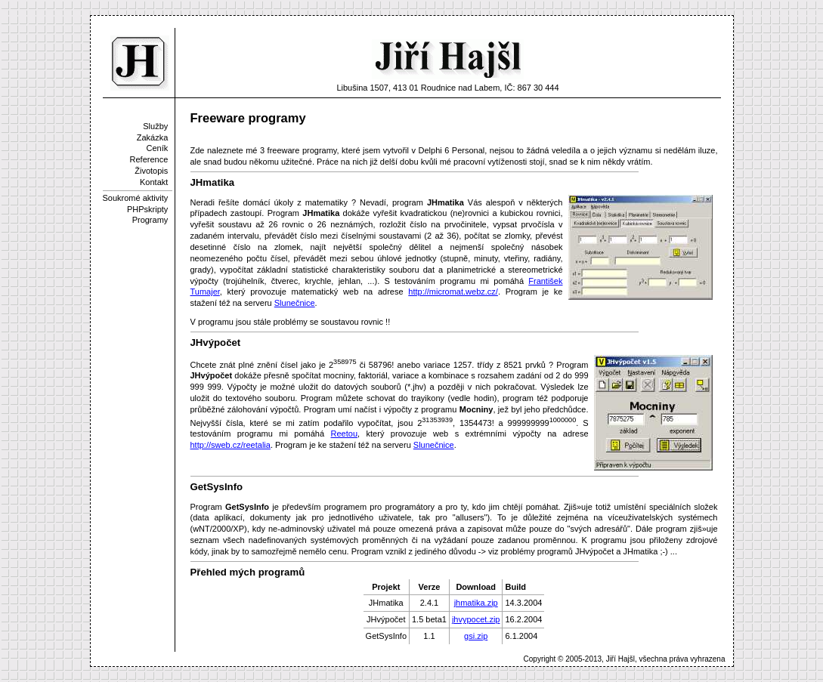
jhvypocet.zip (476, 619)
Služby (155, 126)
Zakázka (153, 137)
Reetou (344, 433)
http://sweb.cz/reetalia (230, 444)
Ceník (158, 148)
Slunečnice (294, 302)
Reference (149, 159)
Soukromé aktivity (136, 197)
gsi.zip (475, 635)
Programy (150, 219)
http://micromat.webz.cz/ (453, 291)
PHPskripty (147, 209)
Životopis (151, 170)
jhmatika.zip (476, 602)
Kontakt (154, 182)
